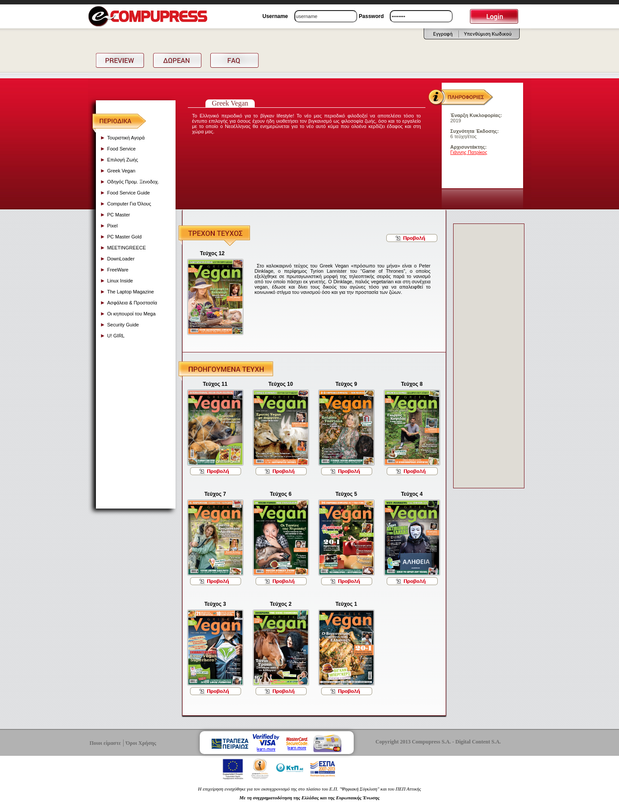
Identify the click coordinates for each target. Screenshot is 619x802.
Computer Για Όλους (129, 203)
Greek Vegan (121, 170)
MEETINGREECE (126, 247)
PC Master (118, 214)
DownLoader (121, 258)
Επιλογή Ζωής (122, 159)
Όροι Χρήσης (141, 743)
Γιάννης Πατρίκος (469, 152)
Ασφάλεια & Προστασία (132, 302)
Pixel (112, 225)
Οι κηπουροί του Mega (131, 313)
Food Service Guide (128, 192)
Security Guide (123, 324)
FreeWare (118, 269)
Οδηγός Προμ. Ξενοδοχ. (133, 181)
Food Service (121, 148)
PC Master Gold (124, 236)
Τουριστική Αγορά (126, 137)
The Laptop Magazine (130, 291)
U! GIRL (116, 335)
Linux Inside (120, 280)
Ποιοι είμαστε (105, 743)
